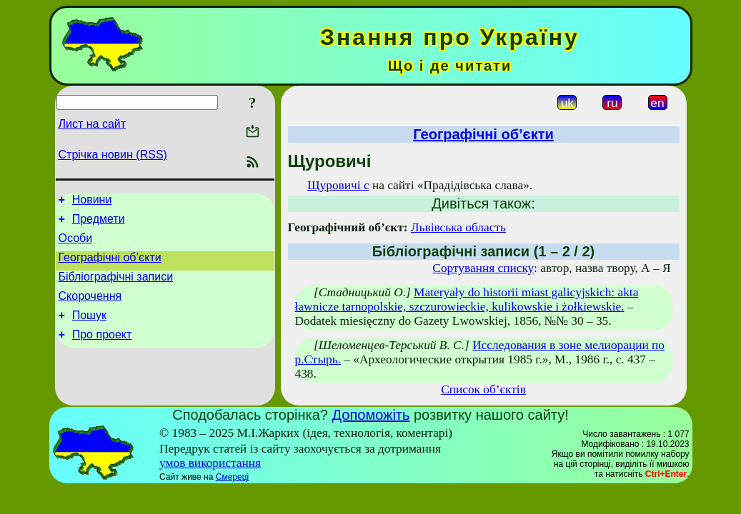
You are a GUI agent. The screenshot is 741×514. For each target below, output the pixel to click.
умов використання (210, 463)
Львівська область (458, 227)
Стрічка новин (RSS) (113, 154)
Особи (76, 244)
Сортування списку (483, 268)
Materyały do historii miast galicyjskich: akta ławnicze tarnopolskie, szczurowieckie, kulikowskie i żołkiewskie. (467, 299)
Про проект (102, 352)
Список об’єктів (483, 389)
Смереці (232, 477)
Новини (92, 202)
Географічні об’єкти (110, 266)
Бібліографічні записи (116, 287)
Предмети (98, 223)
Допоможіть (371, 415)
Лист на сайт (92, 124)
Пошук (89, 330)
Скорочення (90, 309)
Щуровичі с (338, 185)
